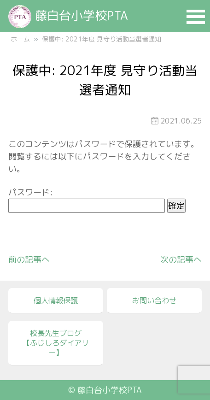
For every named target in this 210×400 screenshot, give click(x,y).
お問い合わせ (154, 300)
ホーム (20, 39)
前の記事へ (29, 259)
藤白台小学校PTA (68, 15)
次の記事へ (181, 259)
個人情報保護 (56, 300)
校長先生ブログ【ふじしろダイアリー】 (56, 343)
